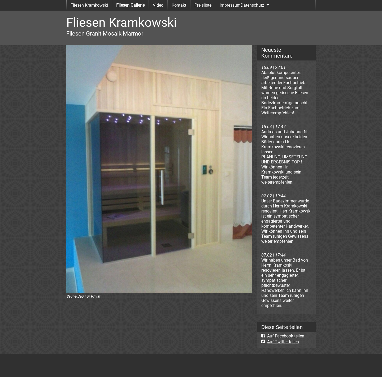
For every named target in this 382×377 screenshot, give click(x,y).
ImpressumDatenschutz (242, 5)
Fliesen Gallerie (130, 5)
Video (158, 5)
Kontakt (179, 5)
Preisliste (202, 5)
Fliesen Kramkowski (89, 5)
